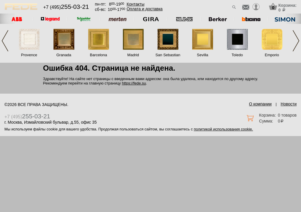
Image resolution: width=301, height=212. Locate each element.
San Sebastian (167, 55)
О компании (260, 104)
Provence (29, 55)
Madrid (133, 55)
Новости (289, 104)
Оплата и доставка (145, 8)
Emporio (272, 55)
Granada (63, 55)
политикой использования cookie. (223, 129)
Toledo (237, 55)
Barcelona (98, 55)
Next (296, 41)
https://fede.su (134, 83)
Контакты (135, 4)
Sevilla (202, 55)
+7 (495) (66, 7)
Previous (5, 41)
